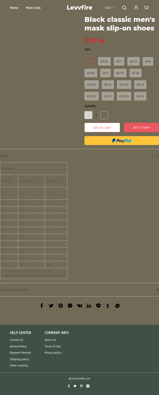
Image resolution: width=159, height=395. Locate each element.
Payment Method (20, 352)
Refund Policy (18, 346)
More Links (33, 8)
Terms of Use (53, 346)
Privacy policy (53, 352)
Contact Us (16, 340)
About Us (50, 340)
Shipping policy (19, 359)
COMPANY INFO (56, 332)
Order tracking (19, 365)
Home (14, 8)
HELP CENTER (20, 332)
